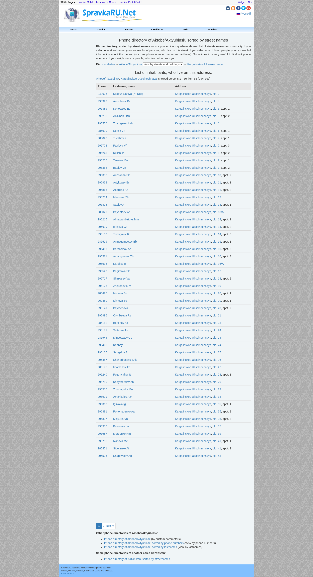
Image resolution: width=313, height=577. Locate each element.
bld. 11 (217, 182)
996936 (102, 263)
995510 (102, 389)
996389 (102, 108)
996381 (102, 411)
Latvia (184, 29)
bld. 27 (217, 367)
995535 (102, 455)
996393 (102, 175)
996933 (102, 182)
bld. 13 (217, 204)
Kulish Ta (119, 153)
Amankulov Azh (123, 396)
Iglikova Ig (119, 404)
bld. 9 (216, 160)
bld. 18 (217, 278)
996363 (102, 404)
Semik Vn (119, 130)
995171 (102, 330)
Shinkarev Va (121, 278)
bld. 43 (217, 455)
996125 (102, 352)
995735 (102, 441)
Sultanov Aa (120, 330)
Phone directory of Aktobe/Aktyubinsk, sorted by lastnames (140, 547)
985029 (102, 212)
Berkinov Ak (120, 322)
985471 (102, 448)
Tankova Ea (120, 160)
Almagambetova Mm (126, 219)
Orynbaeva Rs (122, 315)
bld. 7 (216, 138)
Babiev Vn (119, 167)
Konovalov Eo (121, 108)
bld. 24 (217, 330)
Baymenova (120, 308)
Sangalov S (120, 352)
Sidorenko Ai (121, 448)
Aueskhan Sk (121, 175)
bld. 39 (217, 433)
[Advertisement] (76, 94)
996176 (102, 286)
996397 (102, 418)
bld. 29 (217, 382)
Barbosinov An (122, 249)
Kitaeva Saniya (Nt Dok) (128, 93)
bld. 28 (217, 374)
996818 (102, 204)
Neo (250, 2)
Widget (241, 2)
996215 (102, 219)
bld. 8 (216, 153)
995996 (102, 315)
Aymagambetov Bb (125, 241)
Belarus (129, 29)
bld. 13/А (218, 212)
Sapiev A (118, 204)
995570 (102, 123)
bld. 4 (216, 101)
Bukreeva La (121, 426)
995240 (102, 374)
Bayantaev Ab (121, 212)
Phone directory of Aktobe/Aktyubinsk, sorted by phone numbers (144, 543)
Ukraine (101, 29)
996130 (102, 234)
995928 (102, 101)
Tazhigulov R (121, 234)
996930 (102, 426)
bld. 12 (217, 197)
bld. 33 (217, 396)
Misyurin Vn (120, 418)
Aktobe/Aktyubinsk (130, 64)
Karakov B (119, 263)
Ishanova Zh (121, 197)
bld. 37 (217, 426)
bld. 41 (217, 441)
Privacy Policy (67, 573)
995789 (102, 382)
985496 (102, 293)
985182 (102, 322)
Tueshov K (119, 138)
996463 (102, 345)
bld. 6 (216, 123)
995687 (102, 433)
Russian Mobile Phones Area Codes (97, 2)
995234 (102, 197)
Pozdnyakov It (122, 374)
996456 (102, 249)
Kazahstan (108, 64)
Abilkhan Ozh (121, 116)
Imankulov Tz (121, 367)
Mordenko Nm (122, 433)
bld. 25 (217, 352)
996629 (102, 226)
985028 (102, 138)
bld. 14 (217, 219)
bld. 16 (217, 241)
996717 (102, 278)
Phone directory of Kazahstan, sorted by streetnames (137, 559)
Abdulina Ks (120, 189)
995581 (102, 256)
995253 (102, 116)
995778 (102, 145)
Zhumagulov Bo (123, 389)
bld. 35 (217, 404)
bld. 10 (217, 175)
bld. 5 (216, 108)
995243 (102, 153)
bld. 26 (217, 359)
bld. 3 (216, 93)
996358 (102, 167)
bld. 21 (217, 315)
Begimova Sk (121, 271)
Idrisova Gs (120, 226)
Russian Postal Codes (130, 2)
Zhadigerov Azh (123, 123)
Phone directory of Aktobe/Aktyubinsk (127, 539)
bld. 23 (217, 322)
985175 (102, 367)
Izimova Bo (120, 293)
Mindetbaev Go (122, 337)
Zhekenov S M (122, 286)
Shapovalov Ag (122, 455)
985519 (102, 241)
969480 (102, 300)
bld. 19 (217, 286)
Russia (73, 29)
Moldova (212, 29)
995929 (102, 396)
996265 (102, 160)
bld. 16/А (218, 263)
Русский (246, 13)
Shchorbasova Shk (125, 359)
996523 (102, 271)
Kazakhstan (157, 29)
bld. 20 (217, 293)
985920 (102, 130)
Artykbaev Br (121, 182)
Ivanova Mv (120, 441)
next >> (110, 525)
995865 (102, 189)
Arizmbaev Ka (122, 101)
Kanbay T (119, 345)
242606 (102, 93)
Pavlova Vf (120, 145)
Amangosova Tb (123, 256)
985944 (102, 337)
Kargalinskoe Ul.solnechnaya (205, 64)
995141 (102, 308)
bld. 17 (217, 271)
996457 (102, 359)
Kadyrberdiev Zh (123, 382)
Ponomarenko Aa (124, 411)
